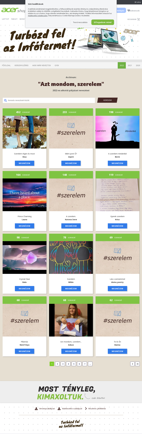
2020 (138, 65)
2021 (130, 65)
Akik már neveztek (41, 65)
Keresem (107, 100)
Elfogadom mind (101, 22)
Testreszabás (76, 22)
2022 (122, 65)
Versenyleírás (21, 65)
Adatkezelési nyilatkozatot (37, 16)
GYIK (57, 65)
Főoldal (6, 65)
